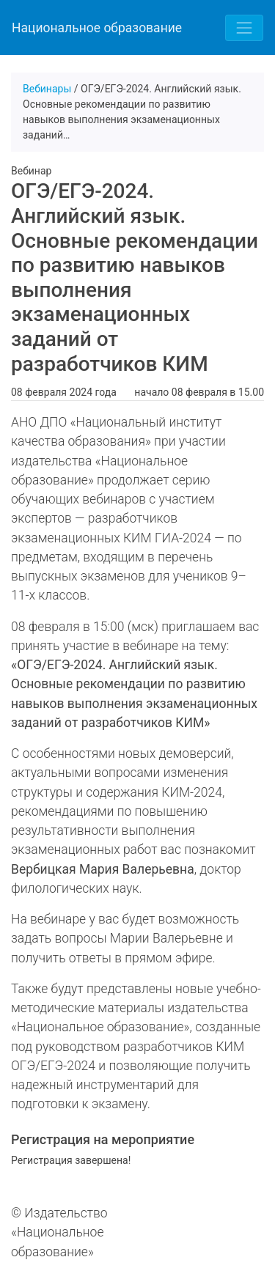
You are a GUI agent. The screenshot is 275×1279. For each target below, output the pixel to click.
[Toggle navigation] (244, 28)
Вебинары (47, 89)
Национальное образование (97, 28)
